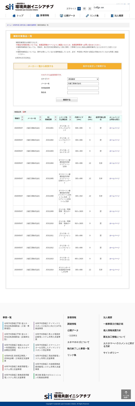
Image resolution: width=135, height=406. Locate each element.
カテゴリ (45, 79)
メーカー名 (45, 83)
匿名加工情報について (114, 337)
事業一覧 (7, 317)
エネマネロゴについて (78, 342)
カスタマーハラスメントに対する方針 (118, 344)
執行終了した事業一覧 (78, 348)
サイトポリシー (111, 353)
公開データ (72, 330)
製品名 (43, 92)
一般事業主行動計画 (113, 324)
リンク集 (71, 355)
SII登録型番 (45, 88)
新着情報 (71, 317)
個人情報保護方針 (112, 330)
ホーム (9, 25)
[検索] (109, 8)
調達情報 (71, 324)
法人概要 (107, 317)
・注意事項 (72, 335)
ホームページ (114, 128)
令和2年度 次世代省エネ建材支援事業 (24, 25)
